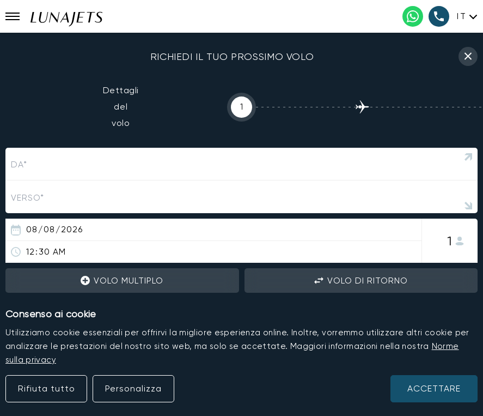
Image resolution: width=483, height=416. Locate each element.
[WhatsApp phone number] (412, 16)
